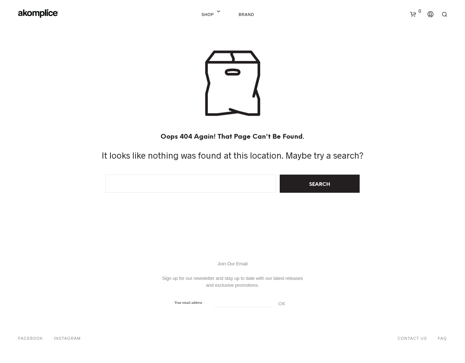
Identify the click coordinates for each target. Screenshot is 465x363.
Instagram (67, 338)
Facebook (30, 338)
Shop (207, 14)
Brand (246, 14)
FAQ (442, 338)
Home (226, 14)
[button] (415, 11)
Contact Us (412, 338)
